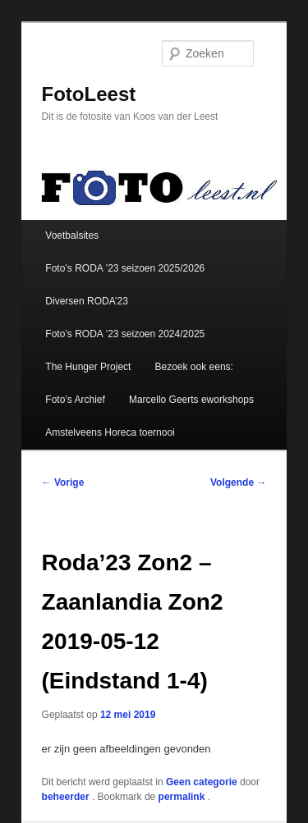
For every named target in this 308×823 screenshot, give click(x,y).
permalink (183, 796)
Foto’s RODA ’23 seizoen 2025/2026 (125, 268)
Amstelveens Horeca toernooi (109, 432)
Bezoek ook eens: (194, 367)
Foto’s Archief (74, 399)
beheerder (67, 796)
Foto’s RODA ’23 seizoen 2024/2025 (125, 334)
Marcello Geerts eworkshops (191, 399)
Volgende (238, 482)
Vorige (63, 482)
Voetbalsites (72, 235)
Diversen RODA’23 (86, 301)
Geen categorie (201, 782)
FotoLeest (89, 94)
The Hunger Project (88, 367)
